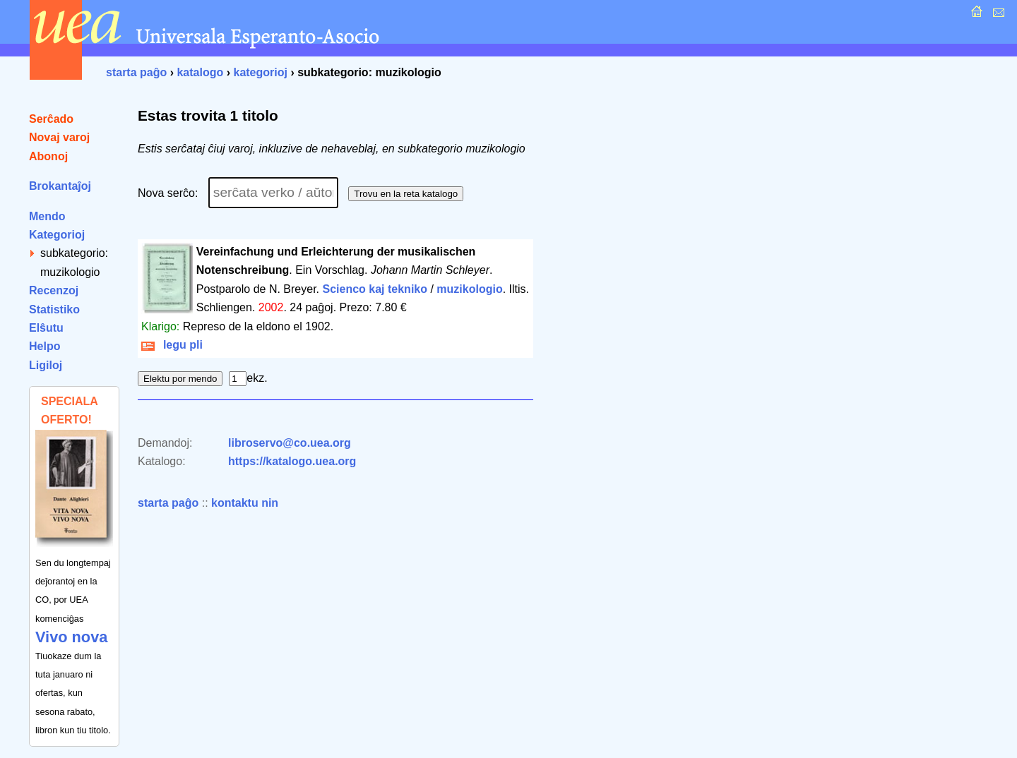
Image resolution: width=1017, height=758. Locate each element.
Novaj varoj (59, 137)
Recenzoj (53, 290)
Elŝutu (46, 328)
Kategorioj (57, 235)
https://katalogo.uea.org (292, 461)
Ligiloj (45, 365)
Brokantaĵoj (60, 186)
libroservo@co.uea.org (289, 443)
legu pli (172, 345)
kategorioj (260, 72)
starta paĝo (136, 72)
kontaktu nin (244, 503)
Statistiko (54, 309)
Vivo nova (71, 637)
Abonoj (48, 156)
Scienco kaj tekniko (374, 289)
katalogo (200, 72)
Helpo (44, 346)
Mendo (47, 216)
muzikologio (469, 289)
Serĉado (51, 119)
